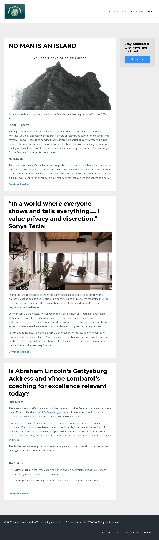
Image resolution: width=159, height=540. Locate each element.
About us (114, 11)
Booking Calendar (111, 532)
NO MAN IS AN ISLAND (43, 45)
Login (150, 11)
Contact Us (149, 532)
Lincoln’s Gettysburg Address (52, 412)
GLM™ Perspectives (133, 11)
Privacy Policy (132, 532)
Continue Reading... (20, 184)
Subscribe (137, 59)
